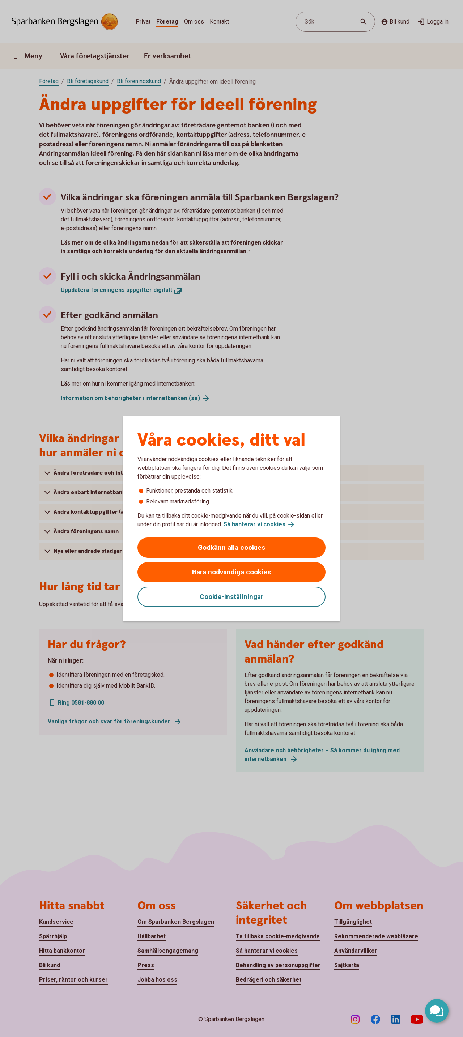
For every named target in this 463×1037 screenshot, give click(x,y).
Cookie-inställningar (231, 596)
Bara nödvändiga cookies (231, 572)
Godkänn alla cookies (231, 547)
